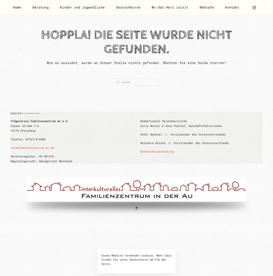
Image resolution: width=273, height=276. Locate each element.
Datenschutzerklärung (157, 151)
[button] (136, 208)
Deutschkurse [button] (128, 7)
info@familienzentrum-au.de (32, 148)
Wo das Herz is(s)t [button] (170, 7)
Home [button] (17, 7)
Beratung (40, 7)
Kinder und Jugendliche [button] (82, 7)
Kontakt (232, 7)
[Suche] (136, 82)
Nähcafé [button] (207, 7)
